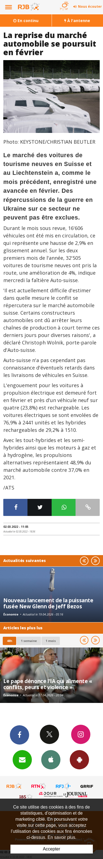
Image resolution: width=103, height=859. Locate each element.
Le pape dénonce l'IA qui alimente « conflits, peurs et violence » (47, 684)
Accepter (51, 849)
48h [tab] (9, 641)
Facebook (19, 734)
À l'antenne (77, 20)
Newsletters (22, 759)
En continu (25, 20)
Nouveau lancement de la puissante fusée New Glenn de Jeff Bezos (48, 603)
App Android (79, 759)
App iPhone (50, 759)
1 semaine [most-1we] (29, 641)
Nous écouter (90, 6)
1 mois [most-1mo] (51, 641)
